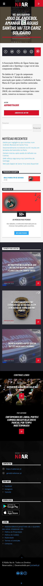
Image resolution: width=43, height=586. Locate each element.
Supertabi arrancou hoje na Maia (22, 388)
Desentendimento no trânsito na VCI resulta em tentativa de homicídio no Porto (21, 306)
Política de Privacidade (13, 532)
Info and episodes (21, 233)
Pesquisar (5, 123)
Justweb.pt (34, 565)
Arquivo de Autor (21, 113)
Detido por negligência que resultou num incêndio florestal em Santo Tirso (22, 267)
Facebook (8, 486)
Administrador (11, 105)
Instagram (8, 489)
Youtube (8, 492)
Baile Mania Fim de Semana (14, 177)
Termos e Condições (12, 540)
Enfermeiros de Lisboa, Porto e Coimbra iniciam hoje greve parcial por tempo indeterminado (22, 421)
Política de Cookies (12, 535)
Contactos (8, 543)
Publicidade (9, 538)
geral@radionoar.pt (14, 473)
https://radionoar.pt (13, 469)
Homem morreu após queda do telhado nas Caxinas (22, 345)
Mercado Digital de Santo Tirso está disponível (20, 164)
